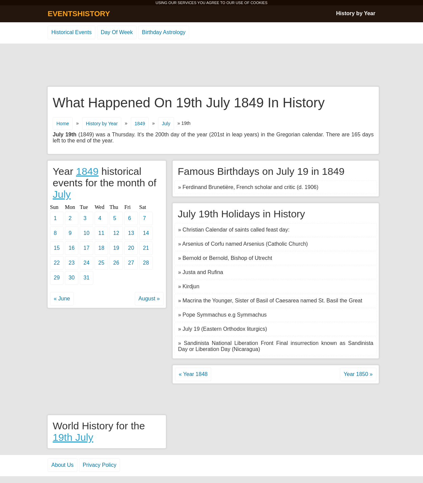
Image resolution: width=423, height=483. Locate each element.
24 (86, 263)
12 (116, 233)
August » (149, 298)
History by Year (355, 13)
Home (62, 123)
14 (146, 233)
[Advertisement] (211, 65)
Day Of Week (117, 32)
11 (101, 233)
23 (72, 263)
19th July (73, 437)
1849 (139, 123)
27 (131, 263)
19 (116, 248)
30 (72, 277)
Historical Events (71, 32)
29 (57, 277)
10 (86, 233)
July (166, 123)
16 (72, 248)
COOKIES (258, 3)
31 (86, 277)
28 (146, 263)
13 (131, 233)
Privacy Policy (100, 465)
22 (57, 263)
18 (101, 248)
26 (116, 263)
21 (146, 248)
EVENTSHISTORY (79, 13)
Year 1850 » (358, 374)
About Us (62, 465)
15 (57, 248)
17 (86, 248)
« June (62, 298)
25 (101, 263)
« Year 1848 (193, 374)
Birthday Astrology (163, 32)
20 (131, 248)
